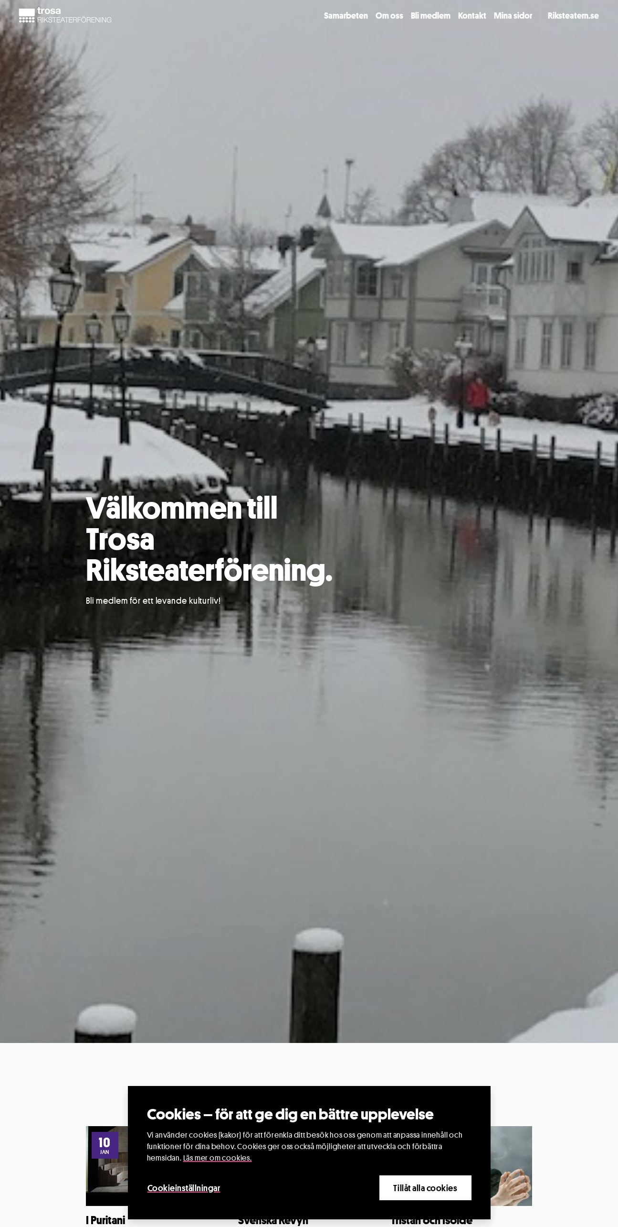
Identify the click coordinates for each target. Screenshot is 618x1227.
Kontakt (472, 15)
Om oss (389, 15)
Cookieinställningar (183, 1188)
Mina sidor (513, 15)
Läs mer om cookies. (217, 1158)
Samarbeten (346, 15)
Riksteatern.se (573, 15)
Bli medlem (430, 15)
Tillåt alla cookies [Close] (425, 1188)
